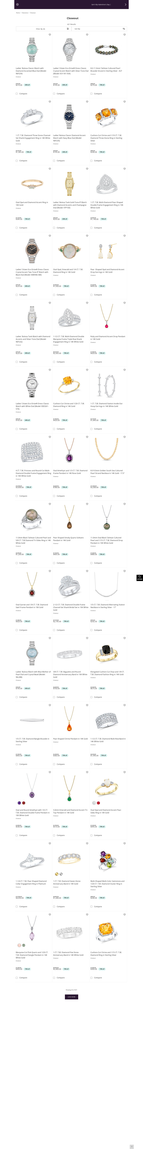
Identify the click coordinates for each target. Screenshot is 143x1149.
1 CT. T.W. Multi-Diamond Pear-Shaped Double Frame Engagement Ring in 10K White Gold (106, 205)
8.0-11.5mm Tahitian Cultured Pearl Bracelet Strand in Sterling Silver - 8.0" (106, 69)
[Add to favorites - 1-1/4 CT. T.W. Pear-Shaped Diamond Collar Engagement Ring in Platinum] (49, 843)
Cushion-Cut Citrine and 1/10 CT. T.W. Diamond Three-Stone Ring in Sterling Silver (106, 138)
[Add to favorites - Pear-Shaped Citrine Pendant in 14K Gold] (87, 705)
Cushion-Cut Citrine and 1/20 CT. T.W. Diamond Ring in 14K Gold (68, 404)
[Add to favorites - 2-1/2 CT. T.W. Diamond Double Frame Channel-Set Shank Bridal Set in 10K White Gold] (87, 570)
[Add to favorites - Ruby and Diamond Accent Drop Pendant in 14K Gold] (124, 302)
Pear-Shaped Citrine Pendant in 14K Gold (70, 739)
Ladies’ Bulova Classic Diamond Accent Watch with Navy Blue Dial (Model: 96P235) (69, 138)
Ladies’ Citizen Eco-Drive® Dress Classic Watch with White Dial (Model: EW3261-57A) (32, 406)
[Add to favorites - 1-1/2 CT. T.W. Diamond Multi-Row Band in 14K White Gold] (124, 705)
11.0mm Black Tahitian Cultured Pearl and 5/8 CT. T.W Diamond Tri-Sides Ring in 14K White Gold (33, 540)
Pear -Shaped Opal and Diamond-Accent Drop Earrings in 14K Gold (107, 270)
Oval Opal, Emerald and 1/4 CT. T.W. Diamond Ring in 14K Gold (68, 270)
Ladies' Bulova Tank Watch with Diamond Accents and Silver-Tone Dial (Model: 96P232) (33, 339)
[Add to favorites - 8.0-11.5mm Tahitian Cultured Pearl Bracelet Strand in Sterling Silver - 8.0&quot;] (124, 34)
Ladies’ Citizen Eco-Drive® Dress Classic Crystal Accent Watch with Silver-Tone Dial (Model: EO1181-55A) (70, 71)
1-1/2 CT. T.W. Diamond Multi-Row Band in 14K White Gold (108, 740)
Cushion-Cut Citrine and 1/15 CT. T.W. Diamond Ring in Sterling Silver (106, 953)
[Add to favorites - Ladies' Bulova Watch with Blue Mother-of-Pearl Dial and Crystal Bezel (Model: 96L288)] (49, 638)
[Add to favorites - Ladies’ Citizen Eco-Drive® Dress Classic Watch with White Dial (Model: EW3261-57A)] (49, 369)
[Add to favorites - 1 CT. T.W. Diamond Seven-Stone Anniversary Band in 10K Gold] (87, 843)
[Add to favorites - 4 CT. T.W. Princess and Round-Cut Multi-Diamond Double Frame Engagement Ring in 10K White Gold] (49, 436)
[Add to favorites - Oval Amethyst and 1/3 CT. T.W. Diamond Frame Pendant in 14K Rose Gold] (87, 436)
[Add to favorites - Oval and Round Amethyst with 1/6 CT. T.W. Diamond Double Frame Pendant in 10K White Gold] (49, 772)
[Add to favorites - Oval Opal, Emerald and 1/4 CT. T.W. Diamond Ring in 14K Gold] (87, 235)
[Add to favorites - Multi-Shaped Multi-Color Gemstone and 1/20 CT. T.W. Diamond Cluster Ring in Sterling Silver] (124, 843)
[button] (125, 4)
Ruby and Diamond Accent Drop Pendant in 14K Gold (107, 337)
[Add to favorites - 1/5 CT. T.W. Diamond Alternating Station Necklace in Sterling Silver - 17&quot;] (124, 570)
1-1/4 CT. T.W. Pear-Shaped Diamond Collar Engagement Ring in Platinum (31, 882)
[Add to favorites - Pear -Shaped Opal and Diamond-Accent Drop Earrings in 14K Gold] (124, 235)
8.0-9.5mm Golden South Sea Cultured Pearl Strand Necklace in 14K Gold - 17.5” (107, 471)
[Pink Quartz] (19, 945)
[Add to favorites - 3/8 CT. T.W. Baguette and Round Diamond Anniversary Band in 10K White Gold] (87, 638)
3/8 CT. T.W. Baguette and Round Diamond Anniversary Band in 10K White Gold (70, 674)
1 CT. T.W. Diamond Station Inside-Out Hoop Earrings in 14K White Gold (106, 404)
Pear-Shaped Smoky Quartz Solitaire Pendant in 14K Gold (68, 539)
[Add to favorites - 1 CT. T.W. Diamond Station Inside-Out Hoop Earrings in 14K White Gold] (124, 369)
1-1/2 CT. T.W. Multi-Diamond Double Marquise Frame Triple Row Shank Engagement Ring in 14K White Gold (68, 339)
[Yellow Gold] (57, 874)
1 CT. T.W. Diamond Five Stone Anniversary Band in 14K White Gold (68, 953)
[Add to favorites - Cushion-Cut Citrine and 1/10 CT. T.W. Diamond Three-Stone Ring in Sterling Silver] (124, 101)
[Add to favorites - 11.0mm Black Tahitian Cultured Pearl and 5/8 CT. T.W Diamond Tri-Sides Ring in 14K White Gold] (49, 503)
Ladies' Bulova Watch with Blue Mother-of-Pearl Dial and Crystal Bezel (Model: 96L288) (33, 674)
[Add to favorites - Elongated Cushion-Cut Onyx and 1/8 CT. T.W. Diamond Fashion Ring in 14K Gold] (124, 638)
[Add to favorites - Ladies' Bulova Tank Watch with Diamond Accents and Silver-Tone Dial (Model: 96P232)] (49, 302)
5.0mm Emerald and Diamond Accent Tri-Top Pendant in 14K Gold (70, 811)
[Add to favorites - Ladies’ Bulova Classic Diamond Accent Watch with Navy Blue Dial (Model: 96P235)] (87, 101)
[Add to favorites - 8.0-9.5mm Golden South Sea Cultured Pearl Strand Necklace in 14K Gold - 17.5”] (124, 436)
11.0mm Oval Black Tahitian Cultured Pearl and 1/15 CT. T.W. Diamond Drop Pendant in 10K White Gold (106, 540)
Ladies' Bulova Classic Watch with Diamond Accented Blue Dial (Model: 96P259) (31, 71)
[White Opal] (94, 803)
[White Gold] (61, 874)
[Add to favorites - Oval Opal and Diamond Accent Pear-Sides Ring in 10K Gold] (124, 772)
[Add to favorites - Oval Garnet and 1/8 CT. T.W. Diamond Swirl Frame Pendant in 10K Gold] (49, 570)
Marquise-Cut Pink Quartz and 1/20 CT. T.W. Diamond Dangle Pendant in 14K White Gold (32, 955)
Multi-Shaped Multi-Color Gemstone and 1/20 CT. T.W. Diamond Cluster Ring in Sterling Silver (107, 884)
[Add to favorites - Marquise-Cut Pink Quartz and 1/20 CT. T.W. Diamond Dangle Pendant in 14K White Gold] (49, 914)
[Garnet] (24, 803)
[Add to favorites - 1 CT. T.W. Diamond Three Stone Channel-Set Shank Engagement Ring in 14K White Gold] (49, 101)
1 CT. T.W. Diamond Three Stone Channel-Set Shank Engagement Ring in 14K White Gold (33, 138)
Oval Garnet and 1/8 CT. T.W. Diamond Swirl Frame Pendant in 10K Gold (32, 606)
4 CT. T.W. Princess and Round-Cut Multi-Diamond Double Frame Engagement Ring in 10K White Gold (33, 473)
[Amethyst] (19, 803)
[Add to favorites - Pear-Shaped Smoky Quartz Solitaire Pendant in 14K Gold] (87, 503)
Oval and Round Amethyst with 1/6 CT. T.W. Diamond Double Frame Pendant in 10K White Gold (33, 813)
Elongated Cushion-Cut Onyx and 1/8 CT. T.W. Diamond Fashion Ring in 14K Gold (107, 673)
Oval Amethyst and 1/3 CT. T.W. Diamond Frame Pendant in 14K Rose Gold (70, 471)
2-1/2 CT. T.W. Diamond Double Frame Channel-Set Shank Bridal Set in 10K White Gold (70, 607)
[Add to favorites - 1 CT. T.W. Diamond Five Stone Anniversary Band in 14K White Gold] (87, 914)
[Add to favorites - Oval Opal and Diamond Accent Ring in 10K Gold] (49, 168)
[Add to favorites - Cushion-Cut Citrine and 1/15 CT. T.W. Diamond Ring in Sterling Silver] (124, 914)
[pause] (17, 4)
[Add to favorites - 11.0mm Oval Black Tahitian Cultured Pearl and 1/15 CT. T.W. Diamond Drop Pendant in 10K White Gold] (124, 503)
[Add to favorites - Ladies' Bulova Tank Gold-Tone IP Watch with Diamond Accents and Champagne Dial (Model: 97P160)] (87, 168)
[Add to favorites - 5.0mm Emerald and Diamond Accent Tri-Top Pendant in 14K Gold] (87, 772)
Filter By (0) (52, 29)
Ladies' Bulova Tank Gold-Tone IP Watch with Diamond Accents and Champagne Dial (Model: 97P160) (70, 205)
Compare (23, 93)
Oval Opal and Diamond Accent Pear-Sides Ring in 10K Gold (106, 811)
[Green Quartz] (24, 945)
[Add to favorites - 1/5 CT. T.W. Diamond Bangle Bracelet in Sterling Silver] (49, 705)
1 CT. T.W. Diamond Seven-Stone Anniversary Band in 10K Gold (66, 882)
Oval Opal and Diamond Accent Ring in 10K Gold (32, 203)
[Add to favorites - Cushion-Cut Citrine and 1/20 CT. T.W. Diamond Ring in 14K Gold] (87, 369)
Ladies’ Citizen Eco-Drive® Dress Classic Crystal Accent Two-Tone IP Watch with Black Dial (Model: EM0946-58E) (32, 272)
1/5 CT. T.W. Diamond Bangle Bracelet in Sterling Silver (32, 740)
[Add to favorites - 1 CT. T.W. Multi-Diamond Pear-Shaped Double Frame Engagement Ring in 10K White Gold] (124, 168)
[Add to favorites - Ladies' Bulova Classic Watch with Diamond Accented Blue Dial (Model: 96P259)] (49, 34)
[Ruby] (98, 803)
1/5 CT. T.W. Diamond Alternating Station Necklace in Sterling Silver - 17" (107, 606)
